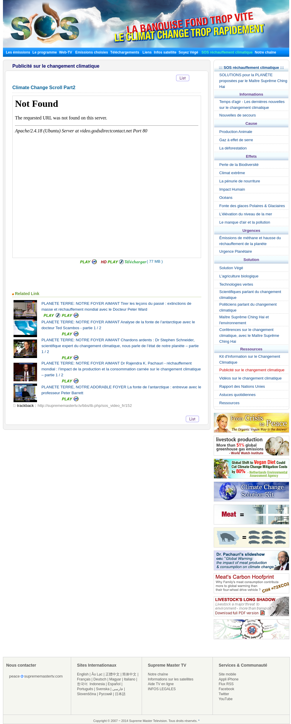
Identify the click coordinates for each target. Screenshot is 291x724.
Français (84, 679)
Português (85, 689)
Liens (147, 52)
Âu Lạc (97, 674)
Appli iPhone (228, 679)
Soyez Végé (188, 52)
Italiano (129, 679)
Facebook (226, 689)
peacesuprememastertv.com (36, 676)
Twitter (224, 694)
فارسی (117, 689)
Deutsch (99, 679)
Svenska (103, 689)
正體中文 (113, 674)
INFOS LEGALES (162, 689)
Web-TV (66, 52)
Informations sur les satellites (170, 679)
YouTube (226, 699)
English (82, 674)
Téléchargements (124, 52)
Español (114, 684)
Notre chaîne (265, 52)
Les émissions (18, 52)
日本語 (120, 694)
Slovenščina (86, 694)
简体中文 (129, 674)
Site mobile (227, 674)
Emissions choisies (91, 52)
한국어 (82, 684)
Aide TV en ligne (161, 684)
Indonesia (97, 684)
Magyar (115, 679)
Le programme (44, 52)
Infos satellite (165, 52)
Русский (105, 694)
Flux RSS (226, 684)
